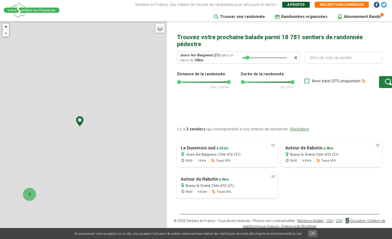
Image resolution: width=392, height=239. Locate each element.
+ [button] (5, 27)
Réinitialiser (299, 134)
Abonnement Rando (362, 16)
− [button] (5, 33)
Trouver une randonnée (242, 16)
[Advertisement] (279, 115)
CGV (339, 226)
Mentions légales (310, 226)
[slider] (248, 58)
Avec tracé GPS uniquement (320, 83)
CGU (329, 226)
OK (312, 233)
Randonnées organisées (304, 16)
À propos (296, 5)
